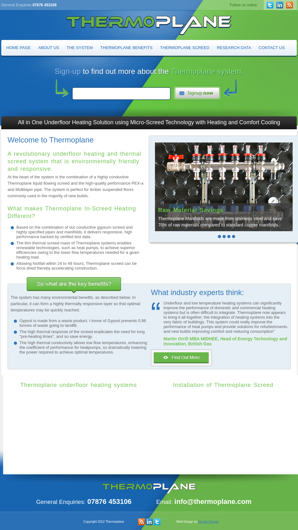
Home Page (18, 47)
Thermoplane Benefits (126, 47)
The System (80, 47)
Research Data (234, 47)
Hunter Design (208, 521)
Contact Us (272, 47)
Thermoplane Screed (184, 47)
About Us (48, 47)
